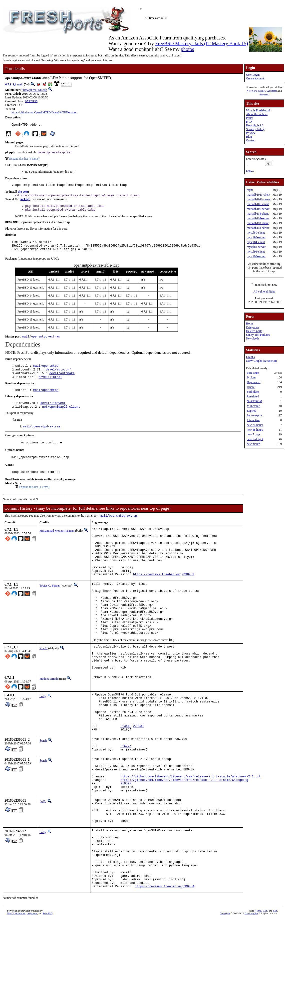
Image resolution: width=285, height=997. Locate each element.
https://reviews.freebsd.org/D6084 (164, 964)
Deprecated (254, 382)
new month (253, 444)
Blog (249, 136)
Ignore (251, 387)
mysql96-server (256, 256)
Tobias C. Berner (49, 610)
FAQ (249, 121)
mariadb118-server (258, 228)
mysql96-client (256, 251)
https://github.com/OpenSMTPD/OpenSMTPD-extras (43, 113)
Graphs (250, 357)
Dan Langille (251, 991)
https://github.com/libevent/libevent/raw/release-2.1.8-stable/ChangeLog (184, 837)
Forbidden (253, 391)
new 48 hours (255, 429)
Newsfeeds (252, 338)
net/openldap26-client (61, 417)
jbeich (43, 790)
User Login (253, 74)
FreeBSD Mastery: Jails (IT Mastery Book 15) (201, 43)
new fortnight (255, 439)
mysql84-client (256, 242)
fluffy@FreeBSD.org (34, 90)
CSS (265, 988)
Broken (251, 377)
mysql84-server (256, 247)
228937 (138, 774)
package (24, 202)
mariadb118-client (258, 223)
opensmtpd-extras (45, 344)
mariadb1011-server (259, 199)
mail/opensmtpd (45, 373)
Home (249, 323)
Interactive (253, 420)
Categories (252, 327)
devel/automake (62, 382)
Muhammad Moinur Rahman (56, 545)
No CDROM (254, 401)
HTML (258, 988)
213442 (125, 774)
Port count (253, 372)
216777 (125, 797)
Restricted (253, 396)
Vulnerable (253, 406)
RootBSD (264, 94)
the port (23, 194)
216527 (125, 842)
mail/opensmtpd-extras (41, 438)
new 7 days (253, 434)
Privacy (250, 133)
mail (19, 84)
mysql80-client (256, 232)
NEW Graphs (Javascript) (261, 360)
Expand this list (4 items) (24, 160)
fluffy (42, 737)
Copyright (225, 991)
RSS (275, 988)
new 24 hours (255, 425)
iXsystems (272, 90)
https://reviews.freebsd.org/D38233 (163, 599)
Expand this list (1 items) (34, 500)
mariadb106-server (258, 209)
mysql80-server (256, 237)
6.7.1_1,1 (10, 84)
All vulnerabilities (264, 291)
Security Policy (255, 129)
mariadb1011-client (258, 194)
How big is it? (254, 125)
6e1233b (31, 101)
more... (250, 170)
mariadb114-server (258, 218)
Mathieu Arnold (48, 720)
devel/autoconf (58, 378)
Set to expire (254, 415)
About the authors (257, 114)
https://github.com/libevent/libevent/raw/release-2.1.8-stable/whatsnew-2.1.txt (190, 833)
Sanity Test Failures (258, 334)
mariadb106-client (258, 204)
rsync (250, 190)
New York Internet (256, 90)
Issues (249, 118)
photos (187, 49)
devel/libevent (53, 413)
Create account (255, 78)
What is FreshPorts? (258, 110)
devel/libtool (50, 386)
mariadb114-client (258, 213)
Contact (250, 140)
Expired (251, 410)
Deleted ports (254, 331)
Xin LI (43, 684)
